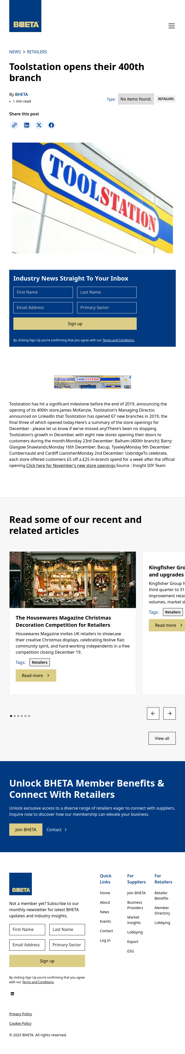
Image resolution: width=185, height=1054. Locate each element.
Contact (106, 930)
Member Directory (162, 910)
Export (132, 941)
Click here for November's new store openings (70, 465)
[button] (170, 26)
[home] (25, 16)
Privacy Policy (20, 1013)
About (105, 902)
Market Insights (134, 920)
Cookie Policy (20, 1023)
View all (162, 738)
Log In (105, 940)
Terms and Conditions (118, 340)
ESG (130, 951)
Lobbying (135, 932)
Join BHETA (25, 829)
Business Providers (135, 905)
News (104, 911)
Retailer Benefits (162, 895)
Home (105, 892)
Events (105, 921)
